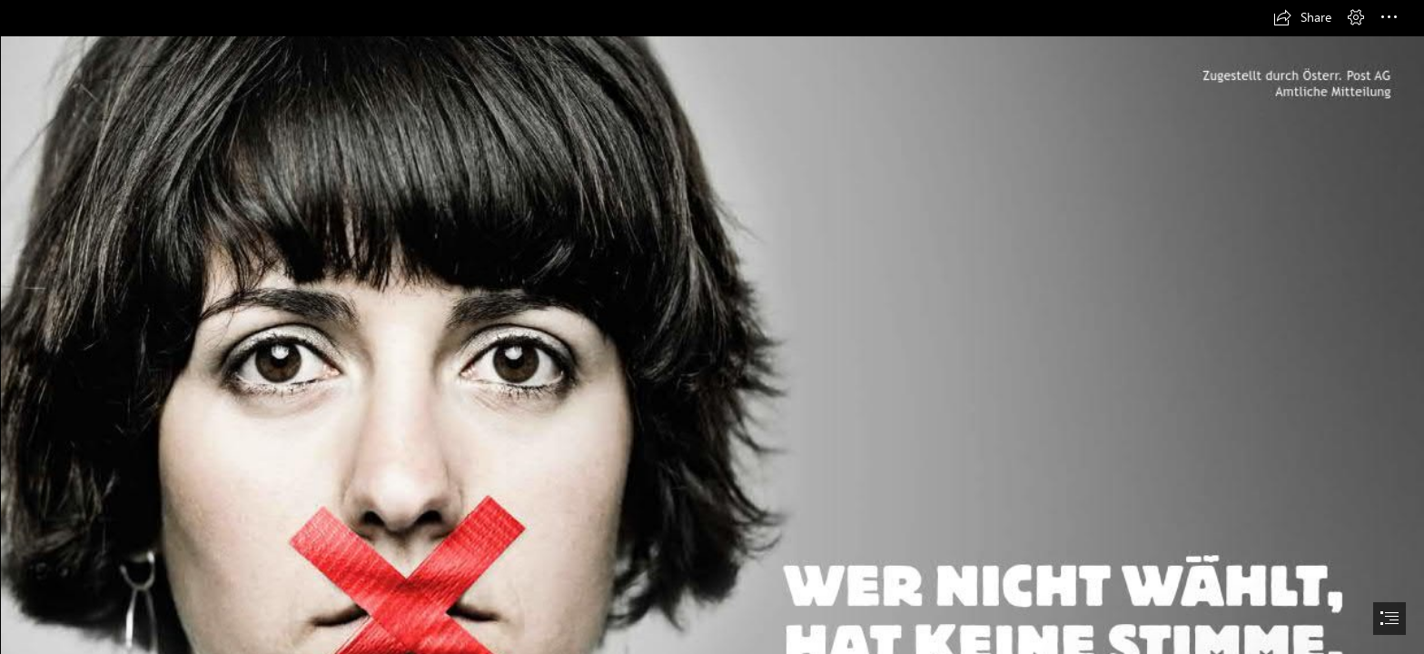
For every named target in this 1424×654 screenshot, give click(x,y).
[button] (1302, 17)
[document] (712, 327)
